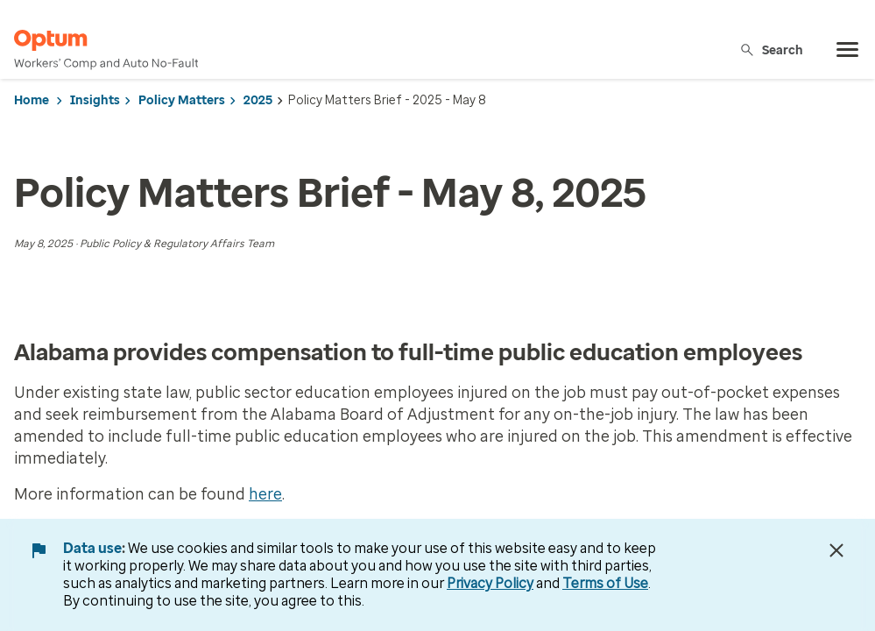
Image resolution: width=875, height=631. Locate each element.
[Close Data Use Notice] (836, 550)
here (265, 494)
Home (31, 100)
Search (771, 49)
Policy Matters (181, 100)
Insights (95, 100)
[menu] (848, 50)
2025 (257, 100)
